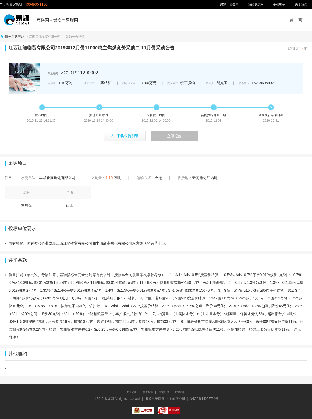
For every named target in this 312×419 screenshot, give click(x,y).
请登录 (234, 4)
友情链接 (164, 392)
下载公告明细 (125, 136)
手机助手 (279, 4)
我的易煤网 (256, 4)
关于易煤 (131, 392)
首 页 (296, 20)
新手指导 (148, 392)
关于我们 (301, 4)
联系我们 (180, 392)
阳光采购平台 (14, 36)
